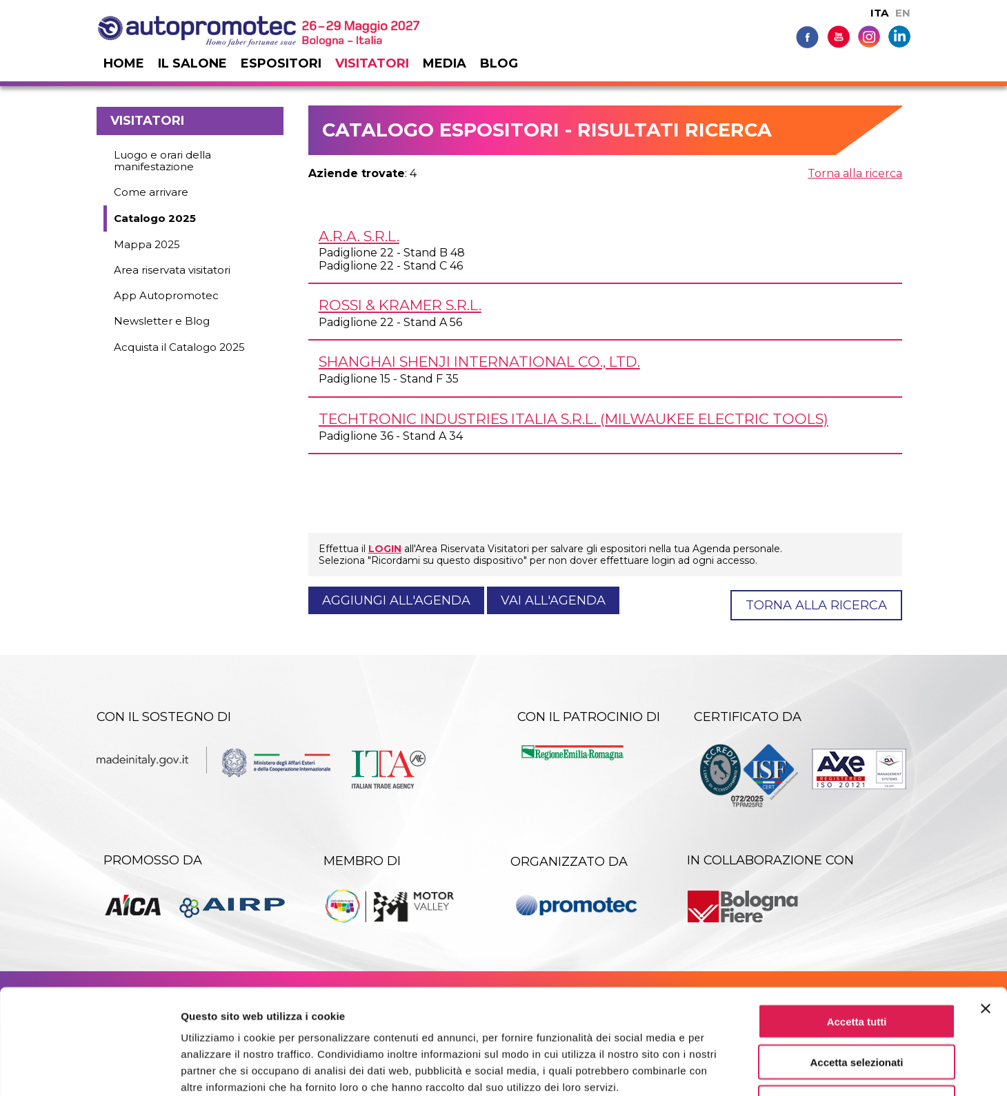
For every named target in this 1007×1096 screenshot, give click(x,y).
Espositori (281, 63)
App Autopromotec (166, 295)
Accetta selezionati (856, 967)
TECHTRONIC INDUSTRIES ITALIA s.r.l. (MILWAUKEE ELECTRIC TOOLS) (573, 418)
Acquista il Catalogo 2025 (179, 347)
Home (123, 63)
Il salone (192, 63)
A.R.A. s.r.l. (359, 236)
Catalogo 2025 (155, 218)
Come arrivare (151, 192)
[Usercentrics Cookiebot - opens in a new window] (89, 1069)
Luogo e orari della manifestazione (162, 160)
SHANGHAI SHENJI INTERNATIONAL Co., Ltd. (479, 361)
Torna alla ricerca (855, 173)
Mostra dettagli (725, 1069)
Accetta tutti (857, 927)
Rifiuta (857, 1008)
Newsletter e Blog (162, 320)
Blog (499, 63)
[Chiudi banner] (985, 914)
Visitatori (372, 63)
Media (444, 63)
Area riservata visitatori (172, 269)
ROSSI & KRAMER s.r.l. (400, 305)
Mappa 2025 (147, 244)
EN (902, 12)
